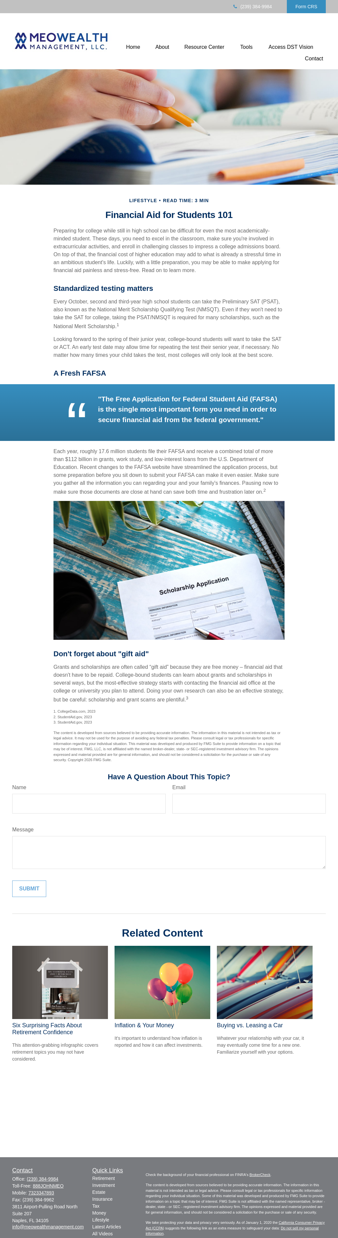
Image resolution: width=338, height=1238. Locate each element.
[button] (133, 47)
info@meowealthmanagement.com (48, 1226)
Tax (96, 1206)
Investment (103, 1185)
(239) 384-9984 (252, 6)
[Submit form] (29, 889)
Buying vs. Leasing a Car (250, 1025)
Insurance (102, 1199)
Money (99, 1213)
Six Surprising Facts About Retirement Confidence (47, 1029)
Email (179, 787)
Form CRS (306, 6)
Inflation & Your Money (144, 1025)
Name (19, 787)
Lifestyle (100, 1220)
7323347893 (41, 1192)
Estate (99, 1192)
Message (23, 829)
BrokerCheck (260, 1175)
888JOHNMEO (48, 1186)
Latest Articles (106, 1226)
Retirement (103, 1178)
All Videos (102, 1233)
